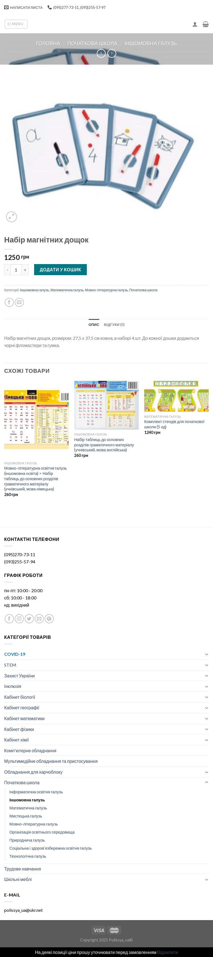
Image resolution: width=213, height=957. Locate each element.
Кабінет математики (24, 718)
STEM (10, 664)
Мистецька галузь (25, 816)
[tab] (93, 324)
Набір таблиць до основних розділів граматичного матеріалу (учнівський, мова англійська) (104, 444)
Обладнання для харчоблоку (33, 771)
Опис (93, 324)
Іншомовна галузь (151, 43)
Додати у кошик (60, 269)
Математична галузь (67, 290)
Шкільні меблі (18, 879)
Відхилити (167, 952)
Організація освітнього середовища (42, 832)
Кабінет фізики (19, 729)
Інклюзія (12, 686)
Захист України (19, 675)
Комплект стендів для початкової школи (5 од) (174, 424)
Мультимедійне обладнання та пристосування (51, 761)
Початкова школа (92, 43)
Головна (48, 43)
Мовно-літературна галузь (106, 290)
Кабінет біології (19, 697)
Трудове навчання (22, 868)
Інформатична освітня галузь (36, 791)
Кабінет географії (21, 707)
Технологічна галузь (27, 856)
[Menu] (16, 24)
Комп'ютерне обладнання (30, 750)
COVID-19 (14, 654)
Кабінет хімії (16, 739)
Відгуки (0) (114, 324)
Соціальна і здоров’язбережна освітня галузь (50, 848)
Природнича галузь (27, 840)
